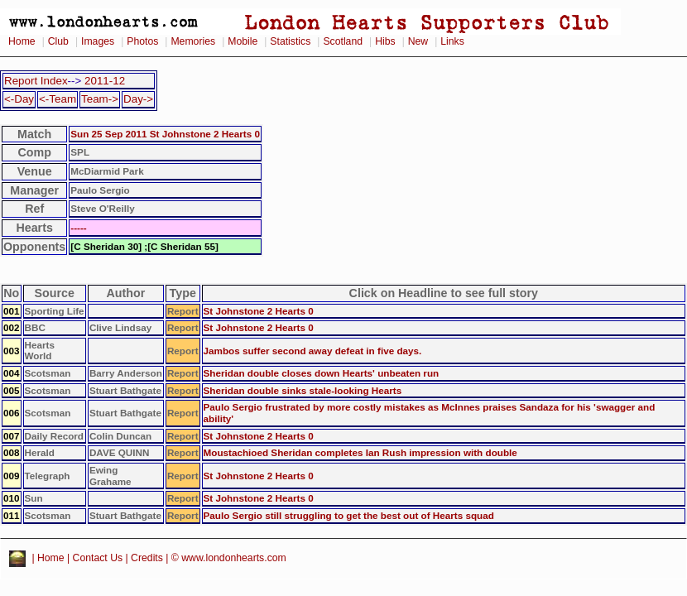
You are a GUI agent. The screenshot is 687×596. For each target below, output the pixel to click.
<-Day (19, 99)
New (418, 41)
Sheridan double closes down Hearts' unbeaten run (322, 373)
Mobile (242, 41)
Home (22, 41)
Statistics (290, 41)
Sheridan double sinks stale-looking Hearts (303, 390)
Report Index (36, 80)
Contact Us (98, 559)
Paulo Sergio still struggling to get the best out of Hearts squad (349, 515)
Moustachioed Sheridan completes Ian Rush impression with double (360, 452)
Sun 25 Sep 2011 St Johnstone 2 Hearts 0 (165, 133)
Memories (193, 41)
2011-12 (104, 80)
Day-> (138, 99)
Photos (142, 41)
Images (97, 41)
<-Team (57, 99)
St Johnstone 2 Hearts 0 (259, 310)
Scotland (343, 41)
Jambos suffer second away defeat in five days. (313, 350)
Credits (147, 559)
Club (58, 41)
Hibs (385, 41)
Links (452, 41)
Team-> (99, 99)
